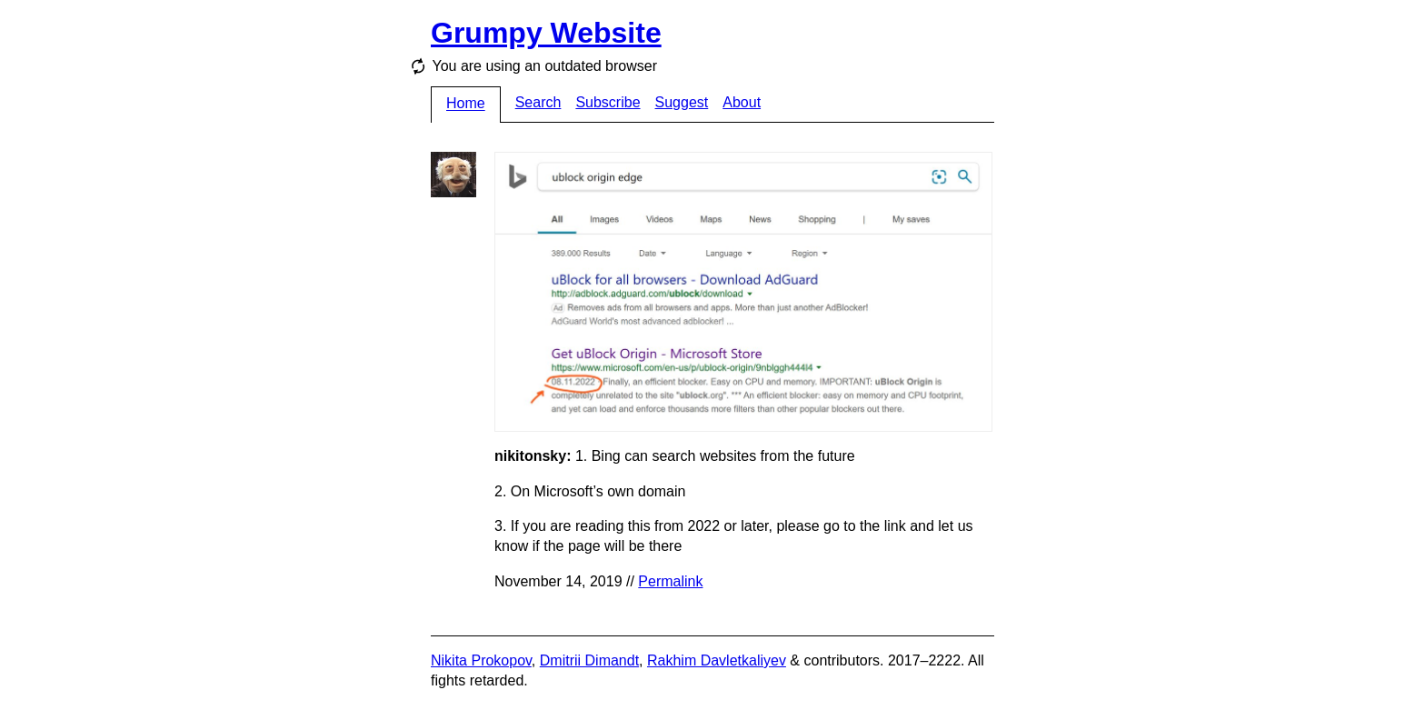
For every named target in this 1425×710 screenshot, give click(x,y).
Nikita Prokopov (481, 660)
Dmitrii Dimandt (589, 660)
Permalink (670, 581)
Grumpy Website (546, 32)
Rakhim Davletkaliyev (716, 660)
